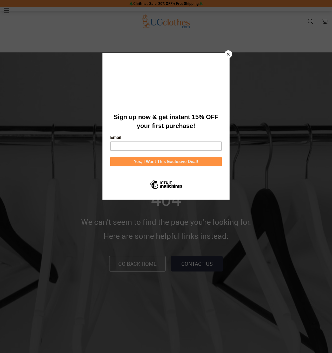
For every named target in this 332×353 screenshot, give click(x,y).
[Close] (228, 54)
